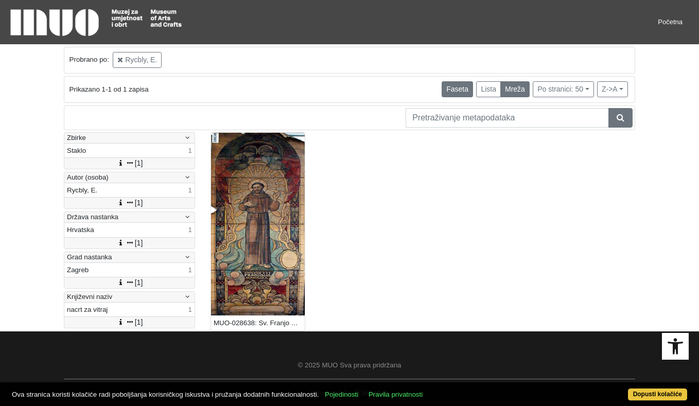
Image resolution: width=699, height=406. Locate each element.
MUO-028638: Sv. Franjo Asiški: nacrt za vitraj (259, 323)
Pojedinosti (341, 394)
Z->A (610, 89)
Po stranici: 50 (560, 89)
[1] (129, 163)
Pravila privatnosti (396, 394)
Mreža (515, 89)
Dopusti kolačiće (657, 394)
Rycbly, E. (137, 60)
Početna (670, 22)
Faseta (457, 89)
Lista (488, 89)
